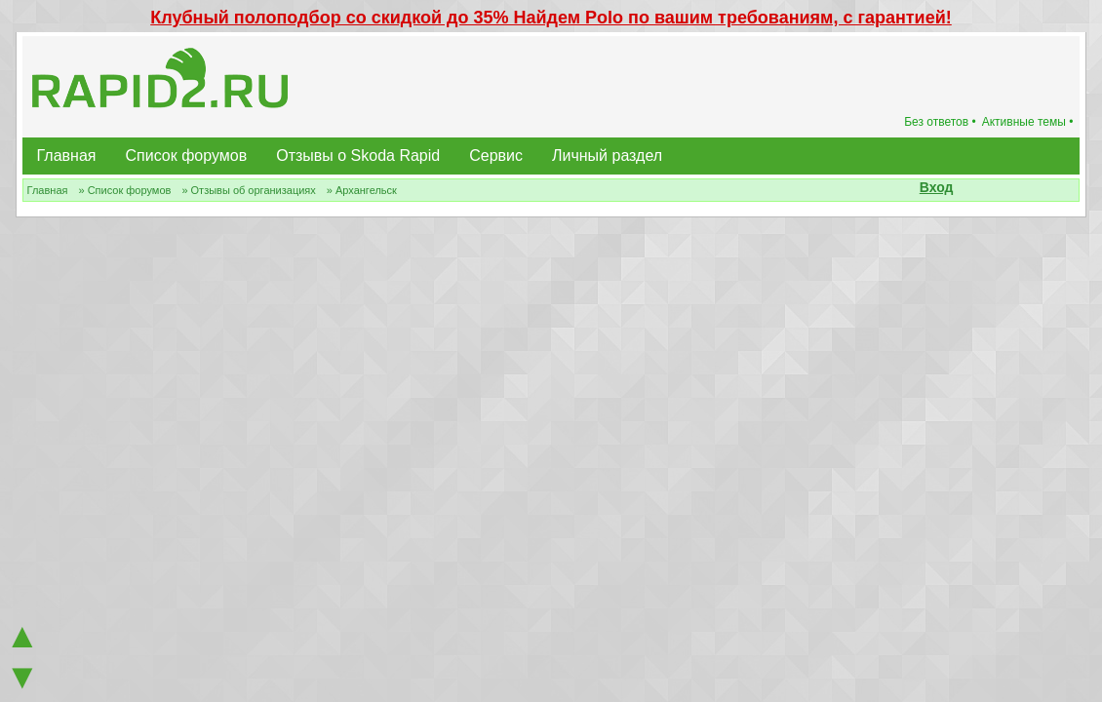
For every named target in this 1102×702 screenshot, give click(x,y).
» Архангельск (362, 190)
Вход (937, 187)
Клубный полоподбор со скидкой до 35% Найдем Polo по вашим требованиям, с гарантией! (551, 17)
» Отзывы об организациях (248, 190)
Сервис (496, 155)
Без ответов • (940, 122)
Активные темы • (1028, 122)
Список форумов (187, 155)
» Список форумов (124, 190)
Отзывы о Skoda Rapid (358, 155)
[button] (963, 189)
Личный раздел (607, 155)
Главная (67, 155)
